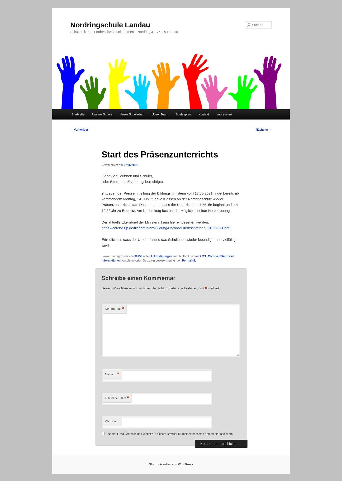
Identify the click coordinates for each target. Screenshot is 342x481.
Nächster (264, 129)
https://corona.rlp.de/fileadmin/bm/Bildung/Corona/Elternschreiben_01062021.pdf (165, 228)
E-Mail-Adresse (117, 398)
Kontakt (204, 114)
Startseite (78, 114)
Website (110, 421)
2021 (203, 256)
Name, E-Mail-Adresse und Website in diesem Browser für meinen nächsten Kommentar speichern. (170, 434)
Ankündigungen (161, 256)
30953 (138, 256)
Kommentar (114, 308)
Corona (213, 256)
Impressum (224, 114)
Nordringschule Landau (110, 25)
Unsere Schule (102, 114)
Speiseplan (183, 114)
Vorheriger (79, 129)
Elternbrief (226, 256)
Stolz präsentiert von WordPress (171, 464)
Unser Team (160, 114)
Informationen (111, 260)
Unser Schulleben (132, 114)
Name (112, 374)
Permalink (189, 260)
